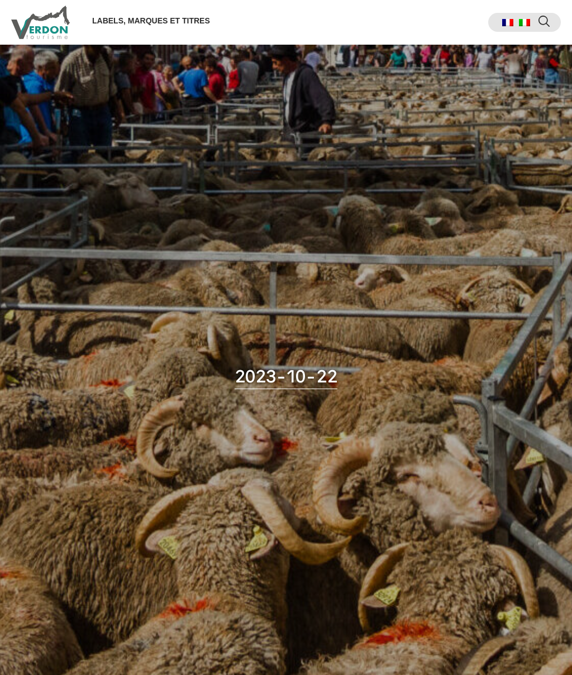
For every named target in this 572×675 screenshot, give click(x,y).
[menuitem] (507, 23)
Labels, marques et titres (151, 20)
